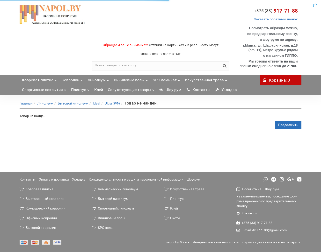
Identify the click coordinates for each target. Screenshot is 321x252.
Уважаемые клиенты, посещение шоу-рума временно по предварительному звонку (266, 201)
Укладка (226, 89)
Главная (26, 103)
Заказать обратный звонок (276, 19)
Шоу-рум (170, 89)
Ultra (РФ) (112, 103)
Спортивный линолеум (113, 208)
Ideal (96, 103)
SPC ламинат (166, 78)
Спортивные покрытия (44, 88)
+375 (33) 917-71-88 (254, 223)
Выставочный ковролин (42, 199)
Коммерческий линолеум (115, 189)
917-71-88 (276, 11)
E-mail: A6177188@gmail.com (261, 230)
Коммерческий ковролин (43, 208)
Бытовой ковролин (38, 228)
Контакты (198, 89)
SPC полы (102, 228)
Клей (98, 89)
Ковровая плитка (39, 78)
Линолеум (98, 78)
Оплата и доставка (54, 179)
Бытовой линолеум (73, 103)
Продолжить (288, 125)
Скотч (172, 218)
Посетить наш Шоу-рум (257, 189)
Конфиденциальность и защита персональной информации (136, 179)
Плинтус (80, 88)
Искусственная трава (206, 78)
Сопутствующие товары (131, 88)
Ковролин (72, 78)
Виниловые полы (131, 78)
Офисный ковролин (38, 218)
